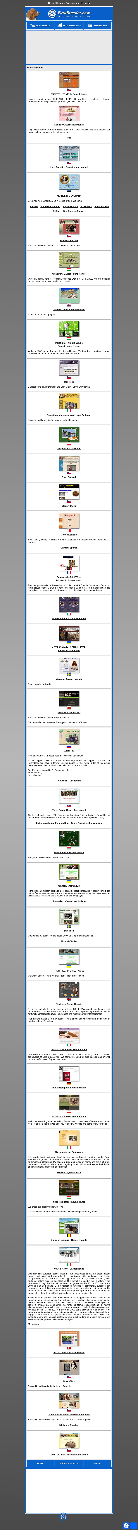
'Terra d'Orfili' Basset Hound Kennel (69, 1049)
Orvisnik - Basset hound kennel (69, 309)
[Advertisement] (69, 47)
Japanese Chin (70, 206)
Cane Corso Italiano (75, 901)
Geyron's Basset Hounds (69, 679)
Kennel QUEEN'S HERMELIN (69, 125)
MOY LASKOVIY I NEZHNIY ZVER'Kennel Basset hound (69, 649)
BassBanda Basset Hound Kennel (69, 1116)
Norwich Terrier (69, 941)
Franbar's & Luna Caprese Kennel (69, 618)
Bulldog (34, 206)
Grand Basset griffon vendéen (86, 823)
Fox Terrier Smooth (50, 206)
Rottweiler (62, 781)
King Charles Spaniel (73, 211)
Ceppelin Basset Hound (69, 448)
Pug (69, 138)
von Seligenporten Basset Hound (69, 1088)
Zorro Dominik (69, 477)
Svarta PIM (69, 751)
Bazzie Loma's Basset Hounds (69, 1352)
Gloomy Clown (69, 506)
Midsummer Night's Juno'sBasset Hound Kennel (69, 344)
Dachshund (75, 781)
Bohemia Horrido (69, 240)
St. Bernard (86, 206)
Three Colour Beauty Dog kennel (69, 810)
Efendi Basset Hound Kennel (69, 852)
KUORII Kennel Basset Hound (69, 1269)
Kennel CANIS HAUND (69, 712)
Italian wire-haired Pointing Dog (52, 823)
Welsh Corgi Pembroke (69, 1172)
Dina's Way (69, 1381)
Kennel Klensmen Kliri (69, 886)
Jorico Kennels (69, 535)
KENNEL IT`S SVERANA (69, 196)
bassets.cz (69, 382)
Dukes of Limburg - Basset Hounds (69, 1240)
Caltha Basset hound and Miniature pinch (69, 1415)
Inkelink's (69, 931)
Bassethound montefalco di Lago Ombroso (69, 415)
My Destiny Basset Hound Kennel (69, 274)
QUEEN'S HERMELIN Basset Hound (69, 94)
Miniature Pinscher (69, 1425)
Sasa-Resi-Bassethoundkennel (69, 1202)
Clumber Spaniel (69, 548)
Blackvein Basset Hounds (69, 1004)
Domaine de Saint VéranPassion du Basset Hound (69, 579)
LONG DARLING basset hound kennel (69, 1455)
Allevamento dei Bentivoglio (69, 1152)
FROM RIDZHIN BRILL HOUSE (69, 971)
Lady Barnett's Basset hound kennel (69, 167)
